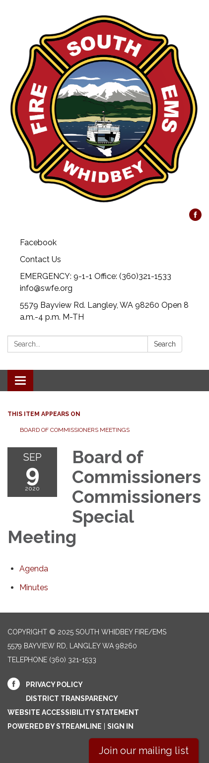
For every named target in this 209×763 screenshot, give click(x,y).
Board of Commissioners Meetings (75, 429)
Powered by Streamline (54, 726)
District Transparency (72, 698)
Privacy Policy (54, 685)
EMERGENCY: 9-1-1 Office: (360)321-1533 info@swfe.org (95, 282)
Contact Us (40, 259)
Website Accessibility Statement (73, 712)
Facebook (38, 242)
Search (165, 344)
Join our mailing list (144, 751)
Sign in (120, 726)
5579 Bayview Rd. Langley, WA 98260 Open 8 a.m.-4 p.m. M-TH (104, 311)
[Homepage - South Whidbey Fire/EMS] (104, 109)
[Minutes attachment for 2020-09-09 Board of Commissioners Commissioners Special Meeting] (33, 587)
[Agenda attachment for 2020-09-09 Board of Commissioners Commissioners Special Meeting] (33, 568)
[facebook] (195, 218)
